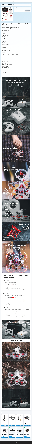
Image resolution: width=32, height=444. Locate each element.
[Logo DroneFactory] (3, 1)
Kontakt (16, 442)
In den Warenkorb (27, 10)
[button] (30, 1)
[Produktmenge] (24, 10)
